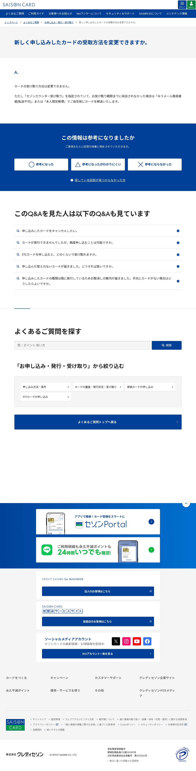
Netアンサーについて (89, 14)
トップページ (11, 23)
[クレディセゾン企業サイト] (158, 629)
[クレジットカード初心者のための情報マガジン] (158, 675)
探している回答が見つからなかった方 (100, 180)
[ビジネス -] (158, 637)
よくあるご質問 (15, 14)
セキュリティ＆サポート (120, 14)
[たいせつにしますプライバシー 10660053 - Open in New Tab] (182, 762)
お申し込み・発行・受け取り (59, 23)
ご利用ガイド (36, 14)
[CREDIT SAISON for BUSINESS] (98, 530)
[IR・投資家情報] (158, 646)
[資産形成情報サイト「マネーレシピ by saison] (158, 683)
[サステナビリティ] (158, 642)
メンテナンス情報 (176, 14)
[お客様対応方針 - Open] (176, 724)
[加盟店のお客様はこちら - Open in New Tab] (98, 560)
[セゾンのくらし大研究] (158, 689)
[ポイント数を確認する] (25, 697)
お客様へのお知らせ (60, 14)
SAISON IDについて (150, 14)
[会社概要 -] (158, 633)
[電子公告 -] (158, 650)
